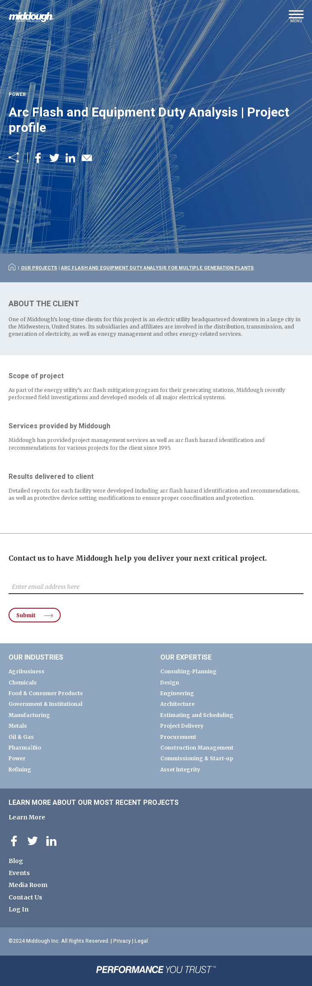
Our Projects (39, 268)
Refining (20, 769)
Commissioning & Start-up (196, 758)
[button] (295, 19)
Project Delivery (181, 726)
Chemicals (23, 682)
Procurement (178, 737)
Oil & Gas (21, 737)
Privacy (122, 941)
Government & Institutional (45, 704)
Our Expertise (186, 657)
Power (17, 758)
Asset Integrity (180, 769)
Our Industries (36, 657)
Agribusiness (26, 671)
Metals (18, 726)
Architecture (177, 704)
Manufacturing (29, 715)
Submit (25, 615)
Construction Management (196, 747)
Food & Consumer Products (46, 693)
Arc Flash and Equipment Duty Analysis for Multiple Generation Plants (157, 268)
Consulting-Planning (188, 671)
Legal (141, 941)
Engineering (177, 693)
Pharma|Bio (25, 747)
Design (169, 682)
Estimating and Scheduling (196, 715)
